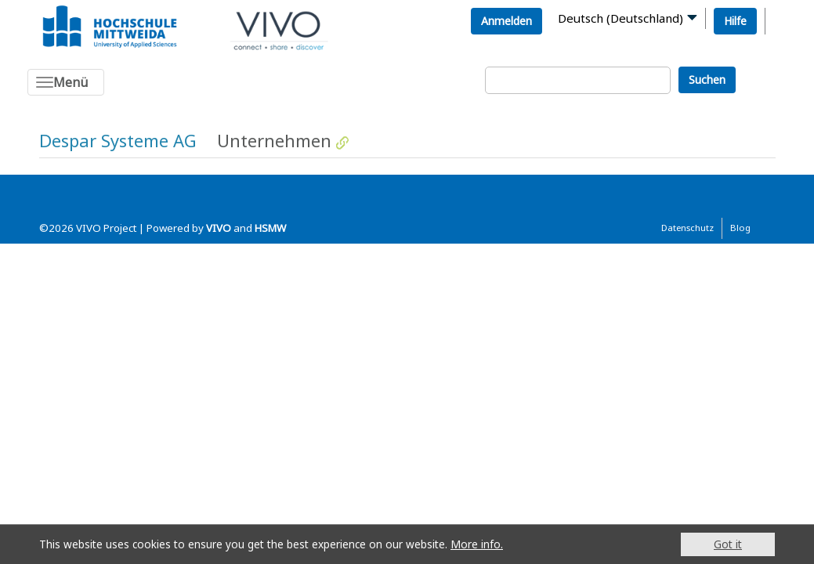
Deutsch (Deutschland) (620, 18)
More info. (476, 544)
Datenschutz (687, 227)
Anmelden (506, 20)
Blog (740, 227)
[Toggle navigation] (65, 82)
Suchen (707, 79)
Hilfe (735, 20)
